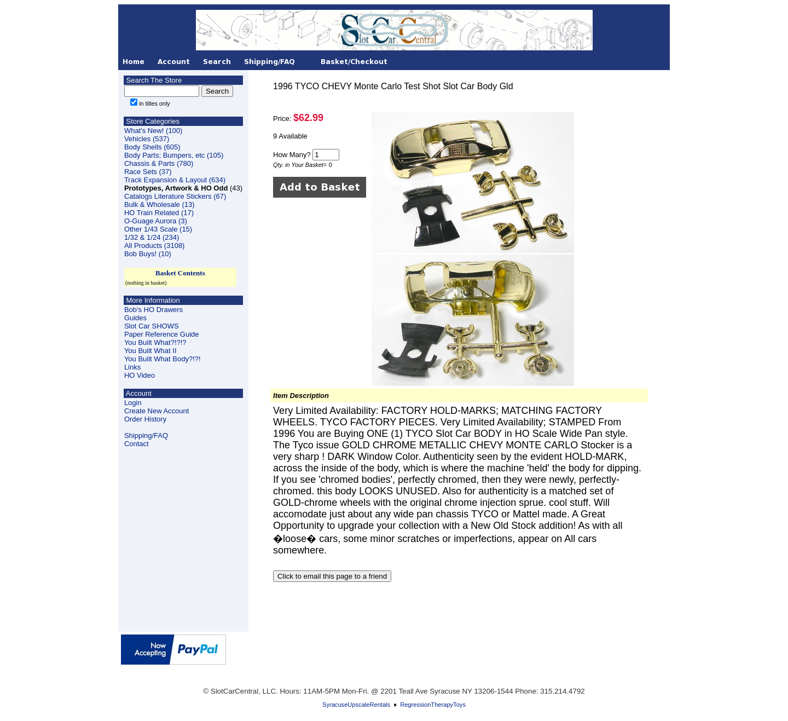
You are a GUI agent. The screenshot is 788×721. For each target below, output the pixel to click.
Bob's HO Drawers (153, 309)
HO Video (139, 375)
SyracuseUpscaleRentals (356, 704)
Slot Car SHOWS (151, 326)
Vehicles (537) (146, 139)
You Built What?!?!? (155, 342)
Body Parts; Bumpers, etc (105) (173, 155)
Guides (135, 318)
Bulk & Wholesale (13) (159, 204)
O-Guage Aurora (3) (155, 221)
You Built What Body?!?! (162, 359)
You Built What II (150, 351)
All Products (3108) (154, 245)
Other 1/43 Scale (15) (158, 229)
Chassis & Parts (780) (158, 163)
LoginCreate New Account (156, 407)
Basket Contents (180, 273)
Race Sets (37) (148, 172)
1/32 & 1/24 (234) (151, 237)
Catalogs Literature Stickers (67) (175, 196)
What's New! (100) (153, 130)
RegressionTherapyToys (433, 704)
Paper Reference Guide (161, 334)
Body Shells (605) (152, 147)
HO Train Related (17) (159, 213)
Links (132, 367)
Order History (145, 419)
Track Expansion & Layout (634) (174, 180)
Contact (136, 444)
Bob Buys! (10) (147, 254)
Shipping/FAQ (146, 435)
